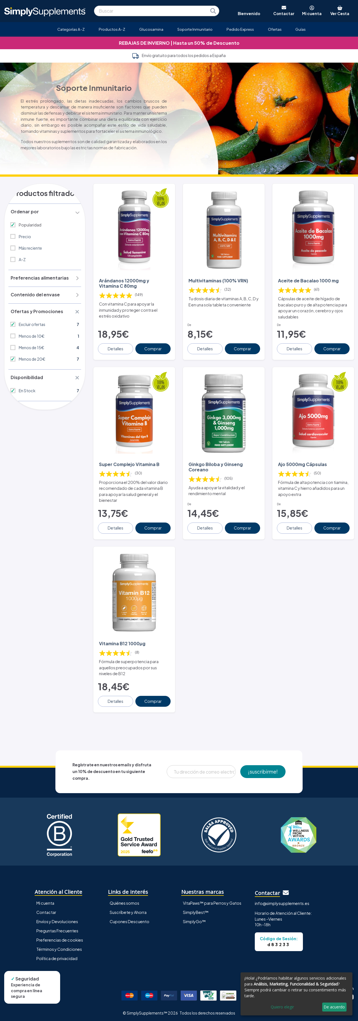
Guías (300, 29)
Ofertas (275, 29)
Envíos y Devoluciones (57, 919)
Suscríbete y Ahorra (128, 910)
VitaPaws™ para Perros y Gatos (212, 901)
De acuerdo (334, 1007)
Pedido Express (240, 29)
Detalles (116, 347)
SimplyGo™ (194, 919)
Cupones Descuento (129, 919)
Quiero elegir (282, 1007)
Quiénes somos (124, 901)
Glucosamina (151, 29)
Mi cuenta (45, 901)
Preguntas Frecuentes (57, 928)
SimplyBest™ (196, 910)
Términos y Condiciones (59, 947)
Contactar (46, 910)
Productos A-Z (112, 29)
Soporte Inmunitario (195, 29)
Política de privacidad (56, 956)
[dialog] (296, 993)
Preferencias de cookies (59, 937)
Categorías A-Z (71, 29)
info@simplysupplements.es (282, 901)
